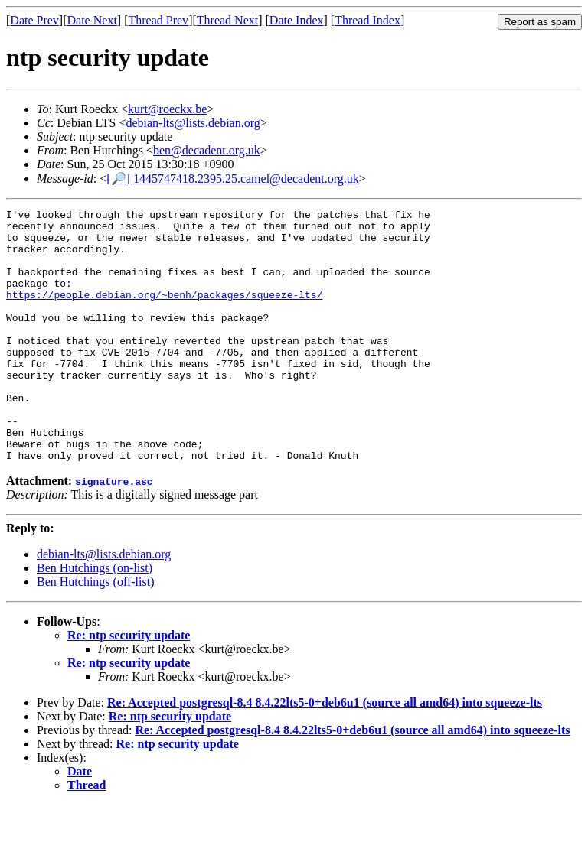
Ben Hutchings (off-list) (95, 632)
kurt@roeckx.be (167, 108)
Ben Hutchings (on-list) (94, 618)
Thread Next (227, 20)
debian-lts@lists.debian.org (193, 122)
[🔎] (118, 178)
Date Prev (34, 20)
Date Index (297, 20)
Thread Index (367, 20)
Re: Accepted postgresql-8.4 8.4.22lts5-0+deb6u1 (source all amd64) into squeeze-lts (324, 752)
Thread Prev (158, 20)
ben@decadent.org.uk (206, 150)
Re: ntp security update (128, 685)
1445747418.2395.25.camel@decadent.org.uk (246, 178)
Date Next (92, 20)
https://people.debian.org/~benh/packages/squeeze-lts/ (164, 313)
